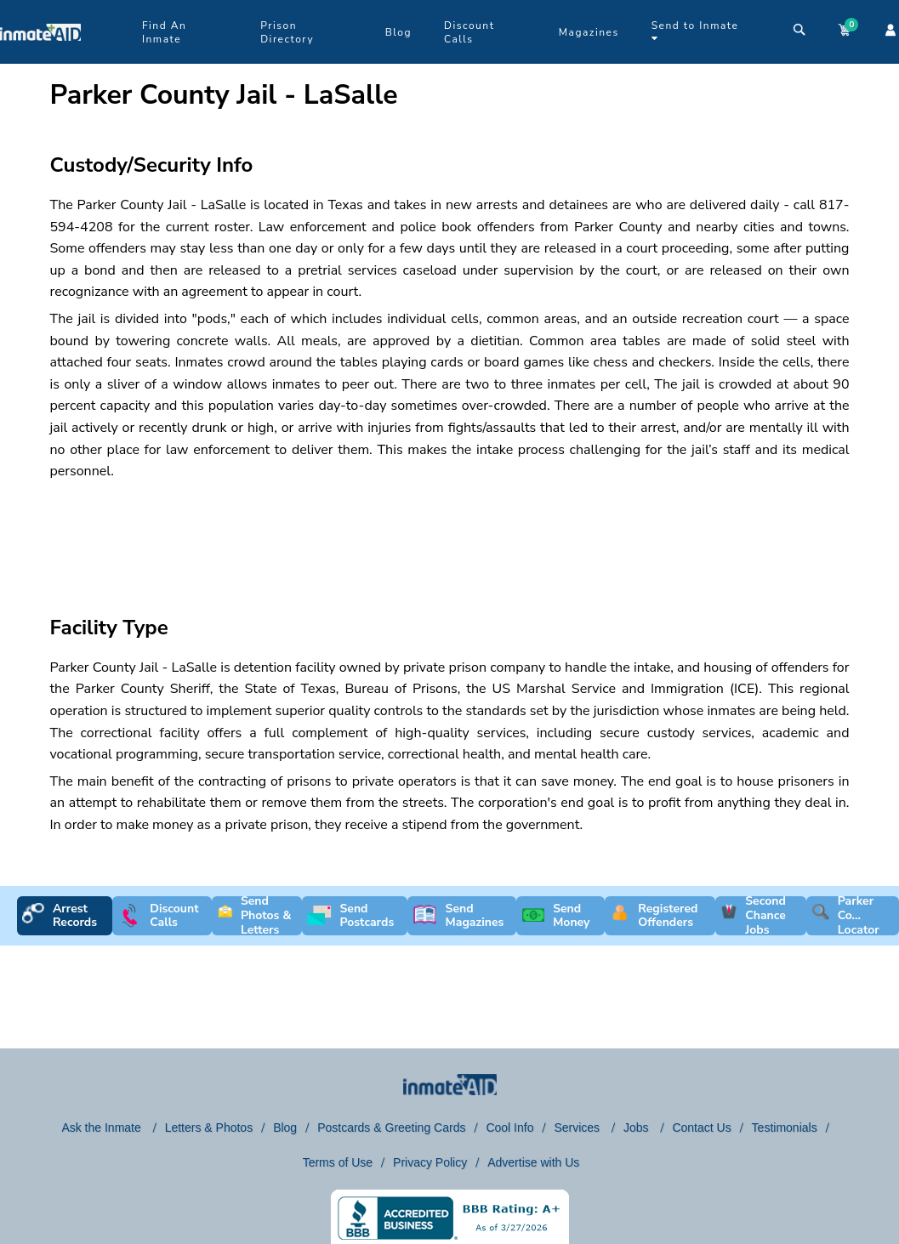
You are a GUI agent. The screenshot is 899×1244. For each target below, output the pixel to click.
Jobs (637, 1127)
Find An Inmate (164, 32)
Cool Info (509, 1127)
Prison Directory (287, 32)
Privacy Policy (430, 1162)
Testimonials (784, 1127)
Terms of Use (338, 1162)
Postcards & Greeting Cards (391, 1127)
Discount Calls (469, 32)
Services (578, 1127)
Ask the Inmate (102, 1127)
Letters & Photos (209, 1127)
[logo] (40, 59)
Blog (398, 32)
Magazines (589, 32)
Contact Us (701, 1127)
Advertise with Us (533, 1162)
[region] (450, 533)
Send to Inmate (695, 31)
